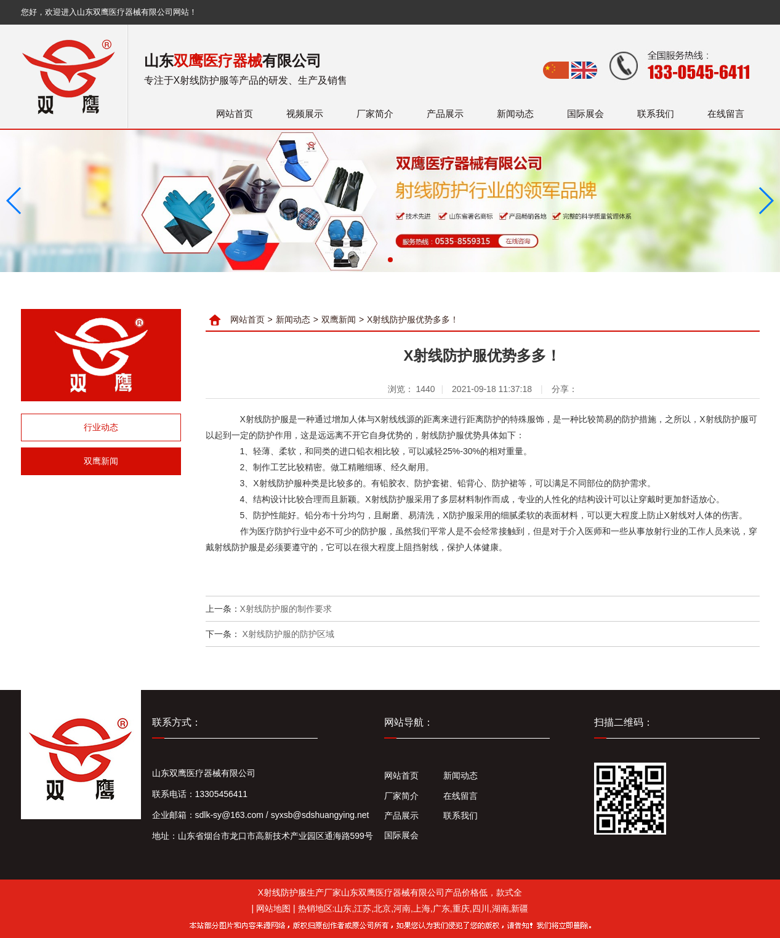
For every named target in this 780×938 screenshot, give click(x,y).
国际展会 (585, 113)
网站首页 (234, 113)
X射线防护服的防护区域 (287, 634)
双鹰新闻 (101, 461)
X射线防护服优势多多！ (413, 319)
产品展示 (445, 113)
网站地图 (273, 908)
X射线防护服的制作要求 (286, 609)
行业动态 (101, 427)
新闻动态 (515, 113)
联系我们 (655, 113)
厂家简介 (374, 113)
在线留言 (725, 113)
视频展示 (304, 113)
